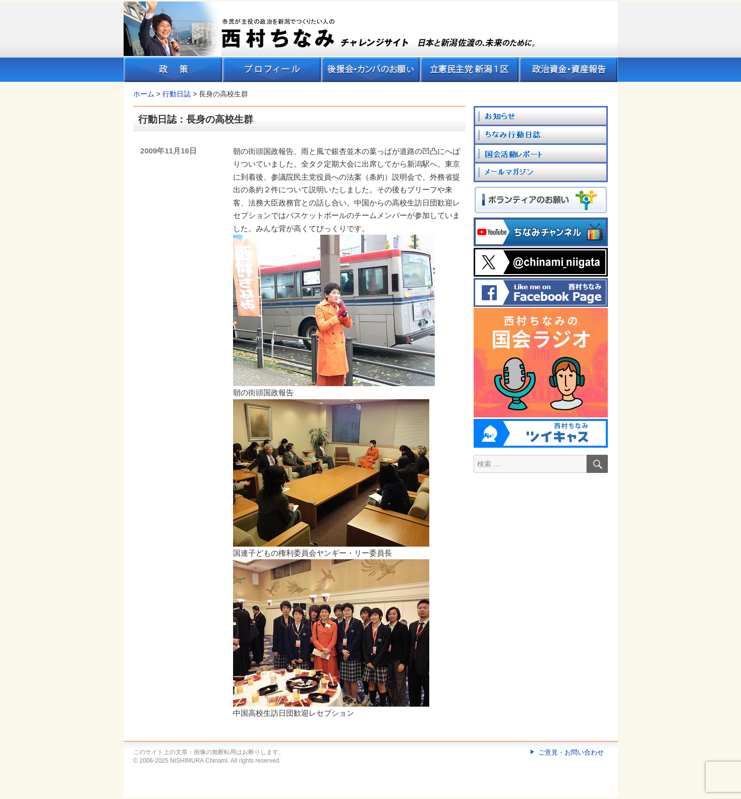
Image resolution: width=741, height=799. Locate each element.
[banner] (371, 42)
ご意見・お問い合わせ (571, 752)
